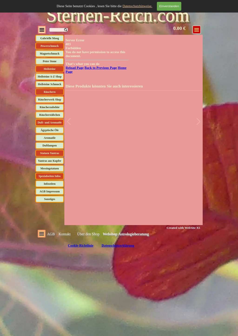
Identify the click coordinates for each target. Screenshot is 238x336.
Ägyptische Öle (50, 130)
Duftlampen (50, 145)
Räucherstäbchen (49, 114)
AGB (51, 234)
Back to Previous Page (100, 68)
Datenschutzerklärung (118, 245)
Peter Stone (49, 61)
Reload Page (75, 68)
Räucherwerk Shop (49, 99)
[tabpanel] (180, 227)
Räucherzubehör (50, 107)
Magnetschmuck (50, 53)
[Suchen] (58, 30)
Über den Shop (88, 234)
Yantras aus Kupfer (49, 160)
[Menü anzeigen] (196, 30)
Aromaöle (49, 137)
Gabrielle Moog (49, 38)
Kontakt (65, 234)
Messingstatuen (49, 168)
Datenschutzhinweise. (137, 6)
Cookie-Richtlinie (80, 245)
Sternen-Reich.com (117, 15)
